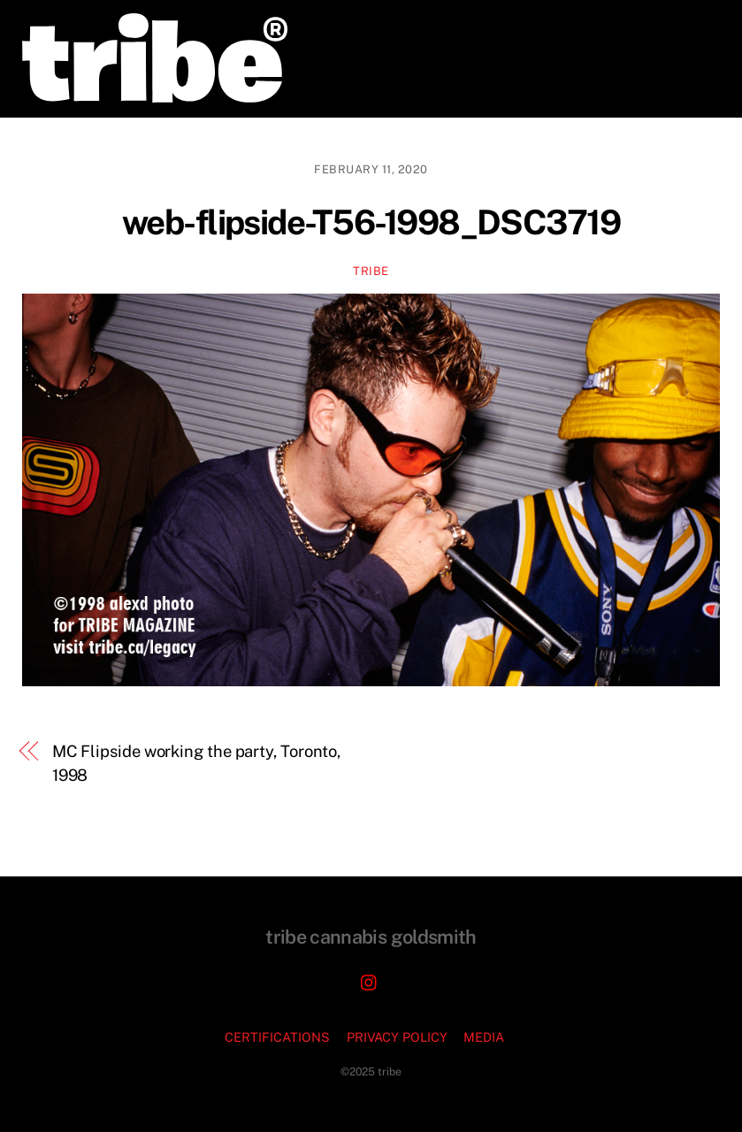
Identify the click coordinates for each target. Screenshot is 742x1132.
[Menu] (694, 24)
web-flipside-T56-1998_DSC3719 (371, 222)
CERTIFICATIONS (277, 1036)
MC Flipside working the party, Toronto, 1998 (196, 763)
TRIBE (371, 271)
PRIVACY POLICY (397, 1036)
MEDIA (483, 1036)
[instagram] (369, 980)
